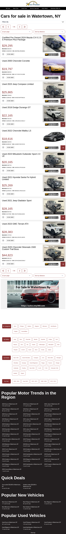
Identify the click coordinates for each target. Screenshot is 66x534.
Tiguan (22, 373)
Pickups (22, 326)
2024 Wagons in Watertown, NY (31, 460)
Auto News (45, 8)
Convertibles (24, 331)
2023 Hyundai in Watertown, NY (31, 435)
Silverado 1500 (54, 368)
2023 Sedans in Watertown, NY (10, 425)
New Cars (15, 8)
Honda (42, 349)
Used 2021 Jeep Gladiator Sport (17, 201)
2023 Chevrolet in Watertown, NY (11, 440)
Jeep (15, 339)
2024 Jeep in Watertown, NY (30, 430)
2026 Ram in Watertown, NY (30, 410)
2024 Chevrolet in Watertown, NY (32, 425)
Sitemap (33, 532)
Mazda (35, 339)
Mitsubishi (51, 344)
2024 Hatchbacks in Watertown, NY (32, 455)
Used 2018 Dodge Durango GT (16, 107)
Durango (24, 363)
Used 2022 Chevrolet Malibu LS (16, 131)
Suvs (15, 326)
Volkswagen (42, 344)
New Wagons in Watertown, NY (52, 502)
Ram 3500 (32, 368)
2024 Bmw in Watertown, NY (30, 445)
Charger (57, 363)
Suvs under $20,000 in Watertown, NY (11, 486)
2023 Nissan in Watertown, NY (10, 420)
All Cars (8, 8)
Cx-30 (39, 368)
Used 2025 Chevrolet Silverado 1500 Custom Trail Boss (19, 248)
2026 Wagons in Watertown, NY (52, 435)
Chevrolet (28, 339)
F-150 (46, 368)
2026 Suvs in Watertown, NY (30, 404)
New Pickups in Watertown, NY (31, 502)
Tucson (50, 363)
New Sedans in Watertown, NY (31, 507)
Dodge (50, 339)
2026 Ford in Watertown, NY (51, 460)
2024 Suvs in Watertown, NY (51, 410)
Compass (36, 357)
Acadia (15, 373)
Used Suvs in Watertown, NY (9, 523)
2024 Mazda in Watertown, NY (52, 430)
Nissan (15, 344)
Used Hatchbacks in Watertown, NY (32, 528)
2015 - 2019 (34, 381)
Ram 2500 (50, 357)
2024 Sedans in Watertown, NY (31, 450)
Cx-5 (43, 357)
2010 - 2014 (53, 381)
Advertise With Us (55, 8)
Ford (57, 339)
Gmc (22, 344)
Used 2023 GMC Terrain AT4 (15, 224)
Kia (27, 344)
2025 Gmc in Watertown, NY (51, 440)
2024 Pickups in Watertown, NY (31, 415)
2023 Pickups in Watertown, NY (52, 415)
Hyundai (43, 339)
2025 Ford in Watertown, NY (9, 450)
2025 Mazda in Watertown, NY (10, 445)
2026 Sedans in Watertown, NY (10, 460)
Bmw (36, 349)
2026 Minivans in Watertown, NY (53, 450)
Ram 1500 (16, 357)
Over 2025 (25, 381)
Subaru (49, 349)
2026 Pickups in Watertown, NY (10, 410)
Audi (58, 344)
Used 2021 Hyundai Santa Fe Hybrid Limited (19, 178)
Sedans (29, 326)
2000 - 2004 (44, 381)
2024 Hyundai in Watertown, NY (10, 430)
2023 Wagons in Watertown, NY (10, 465)
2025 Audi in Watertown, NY (51, 455)
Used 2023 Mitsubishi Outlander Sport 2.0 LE (21, 155)
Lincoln (23, 349)
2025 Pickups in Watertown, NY (31, 440)
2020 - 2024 (16, 381)
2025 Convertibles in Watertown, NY (11, 470)
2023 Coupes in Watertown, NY (52, 465)
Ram (21, 339)
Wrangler (59, 357)
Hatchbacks (53, 326)
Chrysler (16, 349)
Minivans (45, 326)
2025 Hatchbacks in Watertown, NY (32, 465)
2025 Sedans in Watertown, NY (10, 435)
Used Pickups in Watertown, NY (31, 523)
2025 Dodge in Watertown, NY (52, 445)
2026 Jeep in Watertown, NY (52, 404)
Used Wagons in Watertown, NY (10, 528)
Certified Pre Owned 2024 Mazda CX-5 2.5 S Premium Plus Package (21, 39)
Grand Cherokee (26, 357)
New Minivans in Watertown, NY (10, 507)
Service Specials (34, 8)
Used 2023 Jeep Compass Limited (18, 84)
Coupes (16, 331)
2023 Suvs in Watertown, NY (9, 404)
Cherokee (16, 363)
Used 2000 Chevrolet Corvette (16, 61)
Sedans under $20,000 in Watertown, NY (30, 486)
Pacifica (24, 368)
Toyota (33, 344)
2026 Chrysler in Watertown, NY (10, 455)
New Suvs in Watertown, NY (9, 502)
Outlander (16, 368)
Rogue (43, 363)
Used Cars (24, 8)
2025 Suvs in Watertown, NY (9, 415)
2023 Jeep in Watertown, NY (30, 420)
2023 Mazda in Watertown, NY (52, 425)
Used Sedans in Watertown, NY (52, 523)
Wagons (37, 326)
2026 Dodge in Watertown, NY (52, 420)
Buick (30, 349)
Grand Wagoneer (34, 363)
